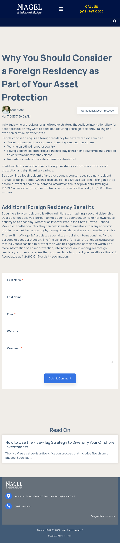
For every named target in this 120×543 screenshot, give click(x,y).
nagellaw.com (59, 256)
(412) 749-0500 (23, 506)
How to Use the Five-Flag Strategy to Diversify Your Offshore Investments (60, 445)
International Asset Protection (97, 110)
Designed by (103, 516)
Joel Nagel (17, 110)
